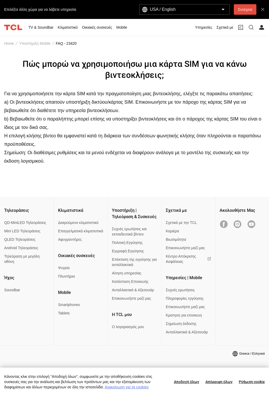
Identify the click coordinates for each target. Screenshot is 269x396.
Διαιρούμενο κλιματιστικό (78, 222)
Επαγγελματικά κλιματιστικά (80, 231)
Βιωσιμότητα (176, 239)
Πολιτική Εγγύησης (127, 242)
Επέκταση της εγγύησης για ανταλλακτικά (134, 262)
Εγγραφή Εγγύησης (128, 251)
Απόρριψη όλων (218, 382)
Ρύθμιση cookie (252, 382)
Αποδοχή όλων (186, 382)
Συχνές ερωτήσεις (180, 290)
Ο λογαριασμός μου (128, 327)
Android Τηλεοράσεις (21, 248)
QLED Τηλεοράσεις (19, 239)
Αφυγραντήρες (70, 239)
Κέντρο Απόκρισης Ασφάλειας (188, 259)
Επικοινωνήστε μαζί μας (131, 298)
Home (9, 43)
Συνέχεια (245, 9)
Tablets (64, 313)
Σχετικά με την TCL (181, 222)
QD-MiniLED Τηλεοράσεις (25, 222)
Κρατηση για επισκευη (184, 315)
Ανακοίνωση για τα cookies (126, 387)
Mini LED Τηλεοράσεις (22, 231)
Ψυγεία (64, 268)
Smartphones (69, 305)
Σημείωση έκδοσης (181, 324)
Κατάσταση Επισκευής (130, 281)
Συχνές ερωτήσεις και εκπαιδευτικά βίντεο (129, 231)
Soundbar (12, 290)
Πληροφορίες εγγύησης (185, 298)
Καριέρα (172, 231)
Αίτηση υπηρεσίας (126, 273)
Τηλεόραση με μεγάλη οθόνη (22, 259)
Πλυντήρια (66, 276)
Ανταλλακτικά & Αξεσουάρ (133, 290)
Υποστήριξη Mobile (34, 43)
